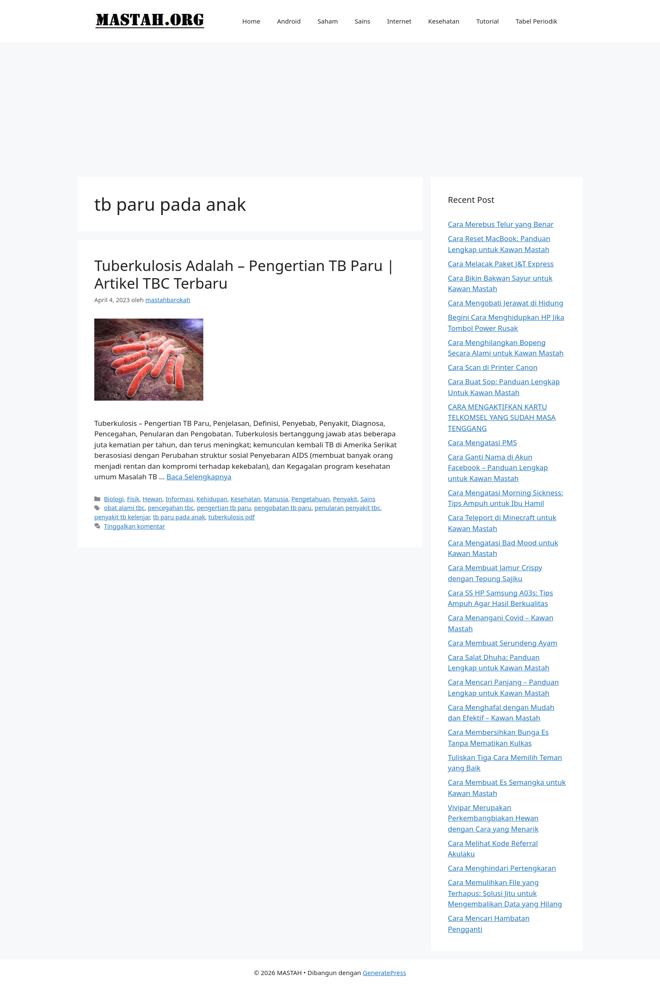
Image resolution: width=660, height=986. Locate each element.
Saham (327, 21)
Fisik (133, 499)
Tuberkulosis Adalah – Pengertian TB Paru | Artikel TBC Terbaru (244, 274)
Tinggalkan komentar (134, 526)
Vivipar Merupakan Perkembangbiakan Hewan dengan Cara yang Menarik (493, 818)
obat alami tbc (124, 508)
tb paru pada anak (179, 517)
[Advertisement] (330, 105)
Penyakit (345, 499)
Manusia (276, 499)
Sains (362, 21)
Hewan (152, 499)
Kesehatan (443, 21)
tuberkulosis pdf (231, 517)
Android (289, 21)
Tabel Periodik (536, 21)
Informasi (179, 499)
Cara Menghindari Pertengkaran (502, 868)
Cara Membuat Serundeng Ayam (502, 643)
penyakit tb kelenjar (122, 517)
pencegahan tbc (171, 508)
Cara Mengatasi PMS (482, 442)
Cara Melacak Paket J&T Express (501, 263)
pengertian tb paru (224, 508)
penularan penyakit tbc (348, 508)
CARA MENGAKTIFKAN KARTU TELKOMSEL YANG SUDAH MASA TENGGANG (502, 417)
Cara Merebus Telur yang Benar (501, 224)
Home (251, 21)
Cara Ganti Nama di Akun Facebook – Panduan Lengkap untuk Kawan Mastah (498, 467)
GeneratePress (384, 972)
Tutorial (487, 21)
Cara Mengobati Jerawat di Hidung (505, 303)
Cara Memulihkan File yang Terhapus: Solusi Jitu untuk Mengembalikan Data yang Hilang (505, 893)
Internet (399, 21)
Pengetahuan (310, 499)
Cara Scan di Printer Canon (493, 367)
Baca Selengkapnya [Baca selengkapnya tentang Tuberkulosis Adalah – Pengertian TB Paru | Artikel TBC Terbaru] (199, 476)
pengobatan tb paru (282, 508)
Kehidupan (212, 499)
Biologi (114, 499)
